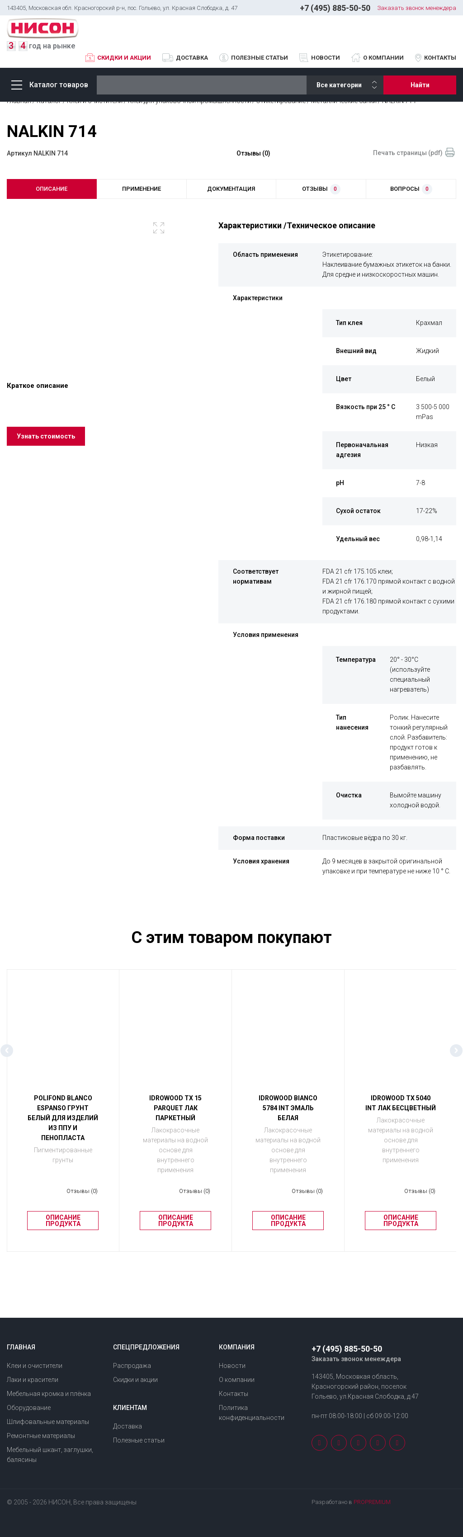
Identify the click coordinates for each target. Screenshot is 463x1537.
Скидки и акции (124, 57)
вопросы (411, 189)
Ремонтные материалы (41, 1435)
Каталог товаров (49, 84)
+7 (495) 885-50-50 (335, 8)
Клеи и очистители (34, 1365)
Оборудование (29, 1407)
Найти (420, 85)
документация (231, 188)
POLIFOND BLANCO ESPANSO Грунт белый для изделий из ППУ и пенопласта (63, 1117)
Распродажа (132, 1365)
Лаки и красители (32, 1379)
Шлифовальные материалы (48, 1421)
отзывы (321, 189)
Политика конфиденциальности (251, 1412)
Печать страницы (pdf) (408, 152)
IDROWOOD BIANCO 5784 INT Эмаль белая (288, 1108)
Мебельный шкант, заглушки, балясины (50, 1454)
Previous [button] (6, 1050)
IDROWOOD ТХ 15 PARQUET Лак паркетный (175, 1108)
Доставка (192, 57)
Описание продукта (63, 1220)
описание (51, 188)
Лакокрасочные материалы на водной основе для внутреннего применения (175, 1150)
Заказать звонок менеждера (416, 8)
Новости (325, 57)
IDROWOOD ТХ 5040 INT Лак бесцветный (400, 1103)
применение (141, 188)
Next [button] (456, 1050)
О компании (383, 57)
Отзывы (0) (253, 153)
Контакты (440, 57)
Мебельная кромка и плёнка (49, 1393)
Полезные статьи (259, 57)
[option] (94, 284)
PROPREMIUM (372, 1502)
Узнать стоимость (46, 436)
